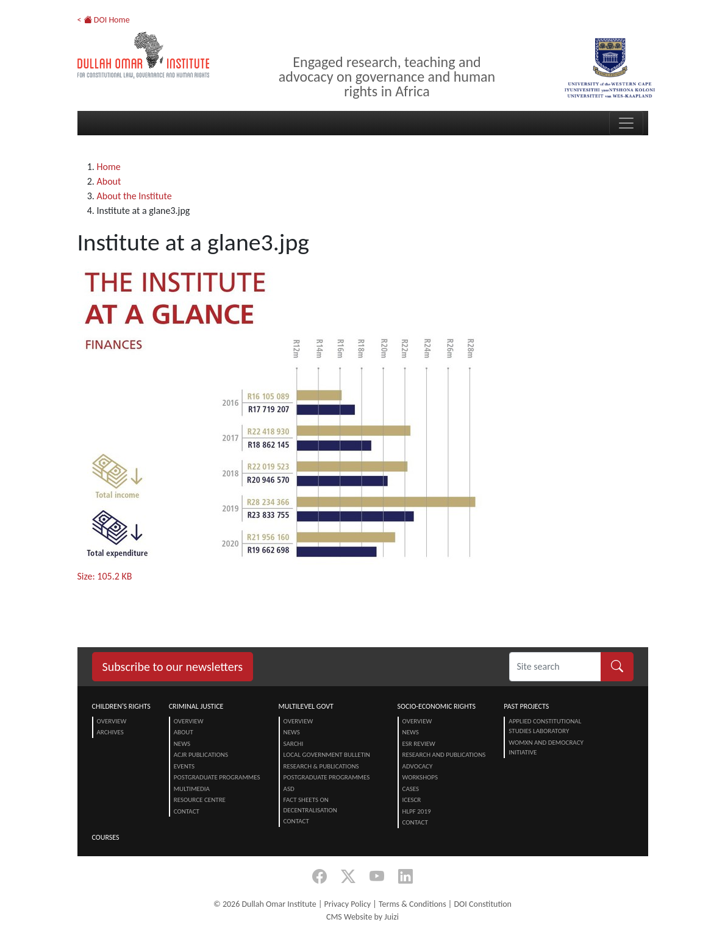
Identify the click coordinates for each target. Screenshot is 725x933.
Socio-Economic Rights (437, 706)
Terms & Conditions (412, 904)
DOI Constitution (482, 904)
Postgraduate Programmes (217, 777)
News (182, 744)
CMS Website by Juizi (362, 917)
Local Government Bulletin (327, 755)
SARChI (294, 744)
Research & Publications (321, 766)
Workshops (420, 777)
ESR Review (418, 744)
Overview (112, 721)
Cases (411, 789)
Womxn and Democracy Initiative (546, 748)
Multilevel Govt (306, 706)
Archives (110, 732)
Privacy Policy (347, 904)
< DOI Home (103, 20)
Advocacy (417, 766)
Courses (106, 837)
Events (184, 766)
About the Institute (134, 196)
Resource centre (200, 800)
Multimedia (192, 789)
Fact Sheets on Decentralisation (310, 805)
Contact (186, 811)
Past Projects (526, 706)
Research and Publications (444, 755)
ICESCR (411, 800)
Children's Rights (121, 706)
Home (109, 166)
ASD (289, 789)
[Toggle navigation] (626, 123)
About (109, 181)
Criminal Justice (196, 706)
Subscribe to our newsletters (172, 666)
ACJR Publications (201, 755)
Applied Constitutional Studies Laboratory (545, 726)
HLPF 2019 (416, 811)
